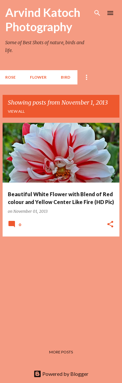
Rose (10, 77)
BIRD (65, 77)
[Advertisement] (61, 287)
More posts (61, 352)
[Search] (97, 13)
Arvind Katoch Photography (42, 19)
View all (16, 111)
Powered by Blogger (61, 374)
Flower (38, 77)
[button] (110, 224)
